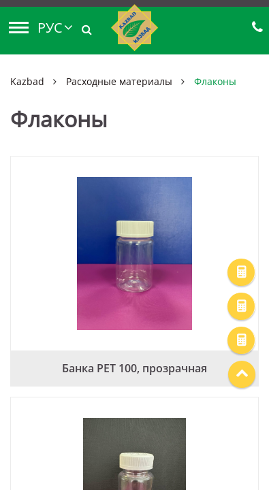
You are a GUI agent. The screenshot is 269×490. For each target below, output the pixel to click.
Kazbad (27, 81)
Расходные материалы (119, 81)
